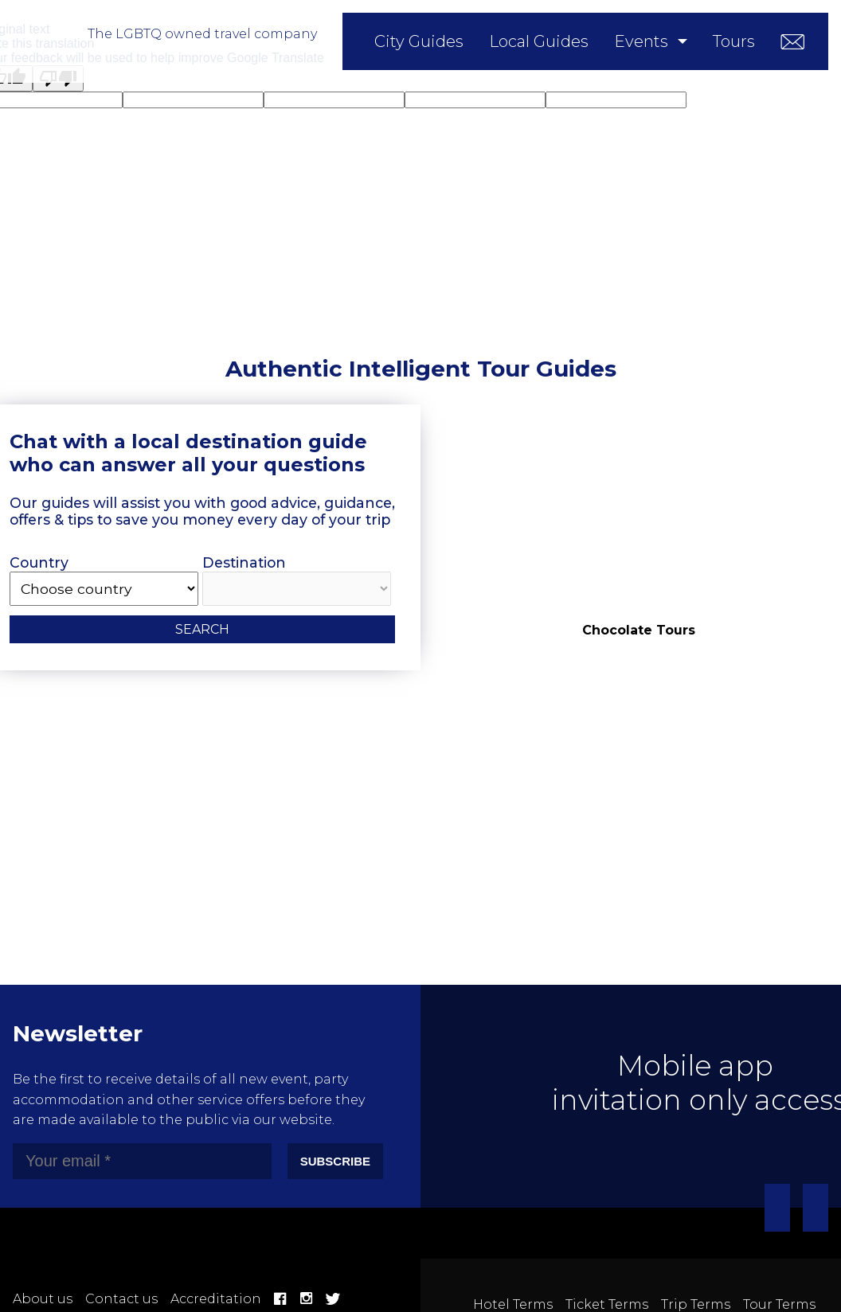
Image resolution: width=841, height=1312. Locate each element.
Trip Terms (695, 1304)
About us (42, 1298)
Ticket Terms (606, 1304)
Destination (296, 580)
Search (202, 629)
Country (104, 580)
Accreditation (215, 1298)
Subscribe (335, 1161)
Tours (734, 41)
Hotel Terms (513, 1304)
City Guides (419, 41)
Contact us (121, 1298)
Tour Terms (779, 1304)
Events (641, 41)
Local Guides (539, 41)
